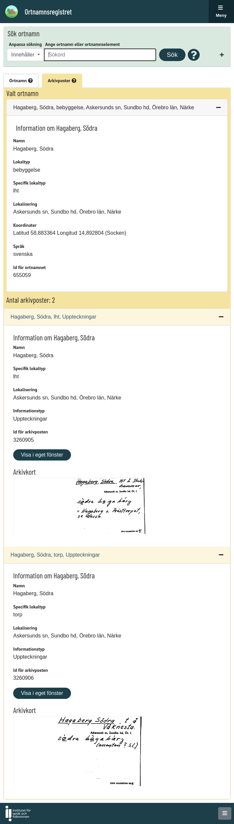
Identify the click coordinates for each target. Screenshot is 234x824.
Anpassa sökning (25, 44)
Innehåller (23, 54)
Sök (172, 54)
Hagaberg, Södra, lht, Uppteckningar (53, 317)
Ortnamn (21, 81)
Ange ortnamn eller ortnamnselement (82, 44)
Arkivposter (62, 81)
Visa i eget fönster (42, 455)
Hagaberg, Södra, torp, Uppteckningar (55, 555)
